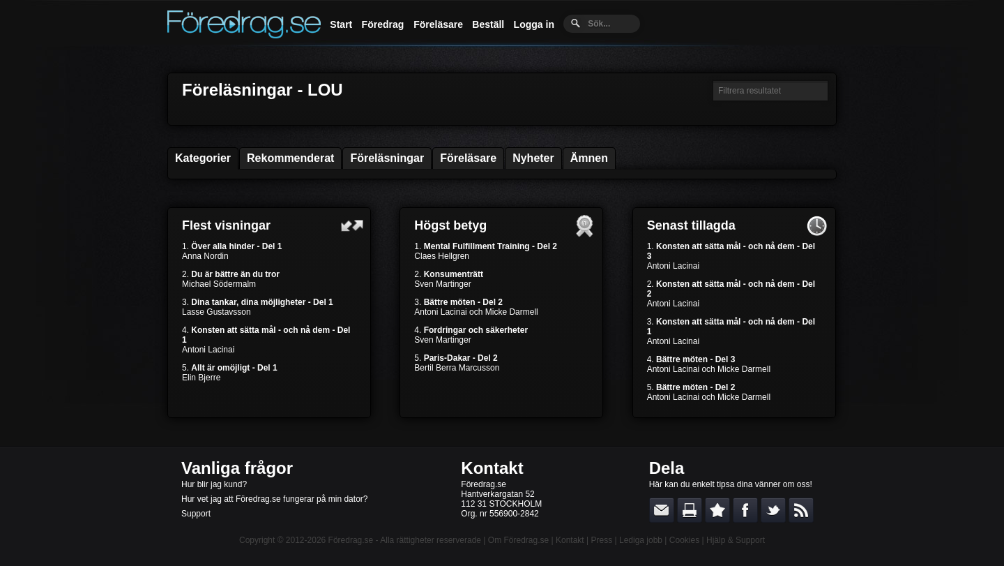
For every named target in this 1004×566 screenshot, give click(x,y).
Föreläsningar (387, 158)
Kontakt (492, 468)
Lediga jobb (640, 540)
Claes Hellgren (441, 256)
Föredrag (383, 24)
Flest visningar (226, 225)
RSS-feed (801, 510)
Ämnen (589, 158)
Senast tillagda (691, 225)
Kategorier (203, 158)
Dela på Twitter (773, 510)
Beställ (488, 24)
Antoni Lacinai (208, 350)
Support (196, 514)
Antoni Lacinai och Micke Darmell (476, 312)
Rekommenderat (290, 158)
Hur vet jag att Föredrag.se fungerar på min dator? (274, 499)
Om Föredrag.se (518, 540)
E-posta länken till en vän (661, 510)
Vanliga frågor (237, 468)
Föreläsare (438, 24)
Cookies (684, 540)
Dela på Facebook (745, 510)
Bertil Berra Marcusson (456, 368)
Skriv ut (689, 510)
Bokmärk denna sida (717, 510)
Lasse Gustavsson (216, 312)
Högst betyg (450, 225)
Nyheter (533, 158)
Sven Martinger (442, 284)
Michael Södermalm (219, 284)
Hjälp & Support (735, 540)
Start (341, 24)
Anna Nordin (205, 256)
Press (601, 540)
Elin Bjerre (201, 377)
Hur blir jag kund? (214, 484)
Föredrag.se (351, 540)
